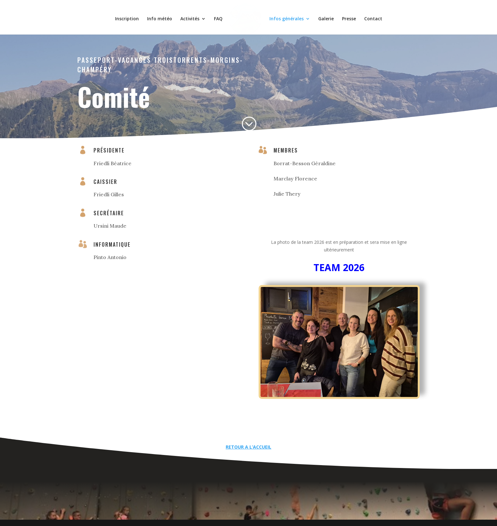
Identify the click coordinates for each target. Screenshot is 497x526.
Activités (192, 16)
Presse (347, 16)
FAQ (220, 16)
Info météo (161, 16)
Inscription (129, 16)
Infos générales (284, 16)
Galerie (324, 16)
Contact (371, 16)
